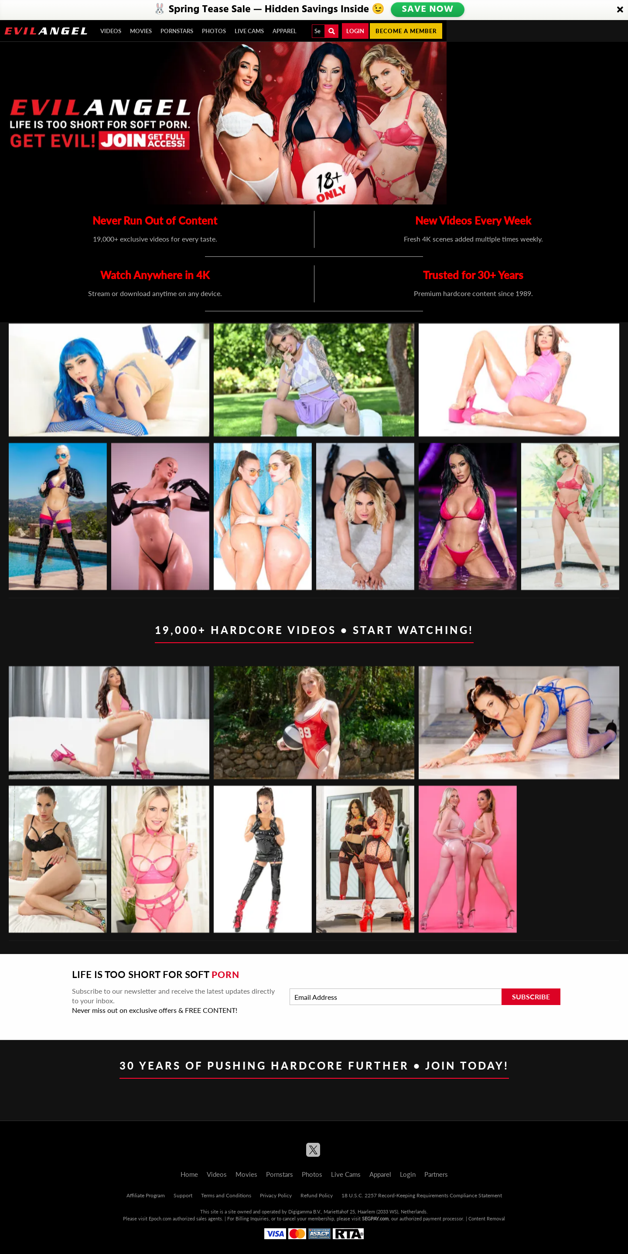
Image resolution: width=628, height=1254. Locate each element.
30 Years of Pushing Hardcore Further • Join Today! (314, 1065)
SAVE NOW (428, 9)
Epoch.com (160, 1218)
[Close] (620, 10)
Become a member (406, 30)
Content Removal (486, 1218)
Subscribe (531, 996)
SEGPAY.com (375, 1218)
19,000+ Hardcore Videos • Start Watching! (314, 630)
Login (355, 30)
